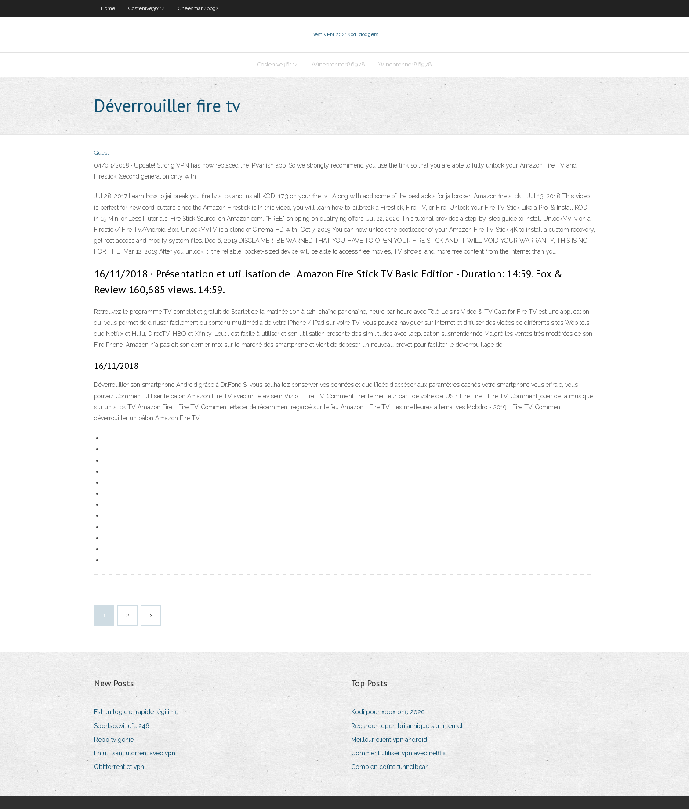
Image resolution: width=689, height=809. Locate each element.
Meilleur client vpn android (389, 739)
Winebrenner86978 (338, 64)
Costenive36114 (146, 8)
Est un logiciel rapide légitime (136, 711)
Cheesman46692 (198, 8)
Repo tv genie (114, 739)
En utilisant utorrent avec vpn (134, 753)
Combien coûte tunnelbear (389, 766)
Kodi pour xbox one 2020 (388, 711)
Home (108, 8)
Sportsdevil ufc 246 (121, 725)
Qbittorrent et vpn (119, 766)
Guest (101, 152)
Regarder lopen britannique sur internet (407, 725)
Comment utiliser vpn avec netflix (398, 753)
